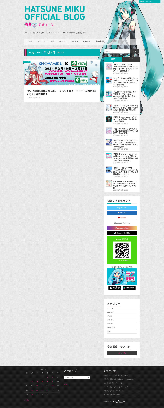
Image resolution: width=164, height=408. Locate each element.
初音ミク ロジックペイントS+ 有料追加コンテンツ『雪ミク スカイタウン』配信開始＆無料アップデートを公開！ (125, 152)
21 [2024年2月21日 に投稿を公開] (42, 385)
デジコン (74, 36)
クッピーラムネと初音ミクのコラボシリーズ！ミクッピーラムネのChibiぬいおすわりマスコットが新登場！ (125, 76)
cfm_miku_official (122, 223)
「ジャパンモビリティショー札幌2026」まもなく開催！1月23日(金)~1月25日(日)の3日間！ (125, 102)
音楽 (52, 36)
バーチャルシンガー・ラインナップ (116, 382)
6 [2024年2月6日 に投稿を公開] (37, 376)
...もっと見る (122, 348)
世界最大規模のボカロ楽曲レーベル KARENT (119, 374)
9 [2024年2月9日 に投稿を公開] (52, 376)
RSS (66, 379)
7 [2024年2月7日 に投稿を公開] (42, 376)
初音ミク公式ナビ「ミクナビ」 (122, 262)
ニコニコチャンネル (122, 218)
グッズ (62, 36)
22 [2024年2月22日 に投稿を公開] (47, 385)
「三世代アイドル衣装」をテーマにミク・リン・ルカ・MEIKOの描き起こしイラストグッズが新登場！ (125, 90)
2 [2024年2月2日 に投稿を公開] (52, 372)
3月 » (27, 395)
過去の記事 (111, 322)
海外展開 (100, 36)
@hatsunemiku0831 (122, 228)
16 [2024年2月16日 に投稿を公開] (53, 381)
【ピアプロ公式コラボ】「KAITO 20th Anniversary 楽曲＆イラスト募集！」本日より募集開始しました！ (125, 166)
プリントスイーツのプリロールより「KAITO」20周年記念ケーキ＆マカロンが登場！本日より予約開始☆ (125, 138)
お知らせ (87, 36)
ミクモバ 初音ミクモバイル (113, 378)
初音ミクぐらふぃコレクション (114, 385)
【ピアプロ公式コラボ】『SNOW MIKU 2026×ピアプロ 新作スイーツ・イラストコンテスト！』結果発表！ (125, 62)
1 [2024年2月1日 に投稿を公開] (47, 372)
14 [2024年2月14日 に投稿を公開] (42, 381)
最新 (113, 54)
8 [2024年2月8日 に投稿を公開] (47, 376)
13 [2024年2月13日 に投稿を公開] (37, 381)
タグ (131, 54)
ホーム (30, 36)
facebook (122, 207)
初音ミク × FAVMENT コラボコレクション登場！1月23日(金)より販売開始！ (125, 114)
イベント (42, 36)
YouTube (122, 213)
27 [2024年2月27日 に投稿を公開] (37, 389)
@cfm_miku (122, 203)
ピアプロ (112, 36)
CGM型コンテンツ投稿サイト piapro (116, 370)
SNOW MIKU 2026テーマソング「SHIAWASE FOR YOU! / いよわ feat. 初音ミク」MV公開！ (125, 179)
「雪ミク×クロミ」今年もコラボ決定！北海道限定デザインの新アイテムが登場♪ (125, 126)
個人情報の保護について (112, 389)
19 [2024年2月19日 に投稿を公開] (32, 385)
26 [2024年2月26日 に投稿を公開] (32, 389)
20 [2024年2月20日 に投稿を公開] (37, 385)
